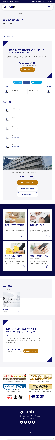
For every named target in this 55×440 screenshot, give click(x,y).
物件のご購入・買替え (36, 1)
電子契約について (8, 36)
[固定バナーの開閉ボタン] (53, 438)
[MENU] (49, 7)
